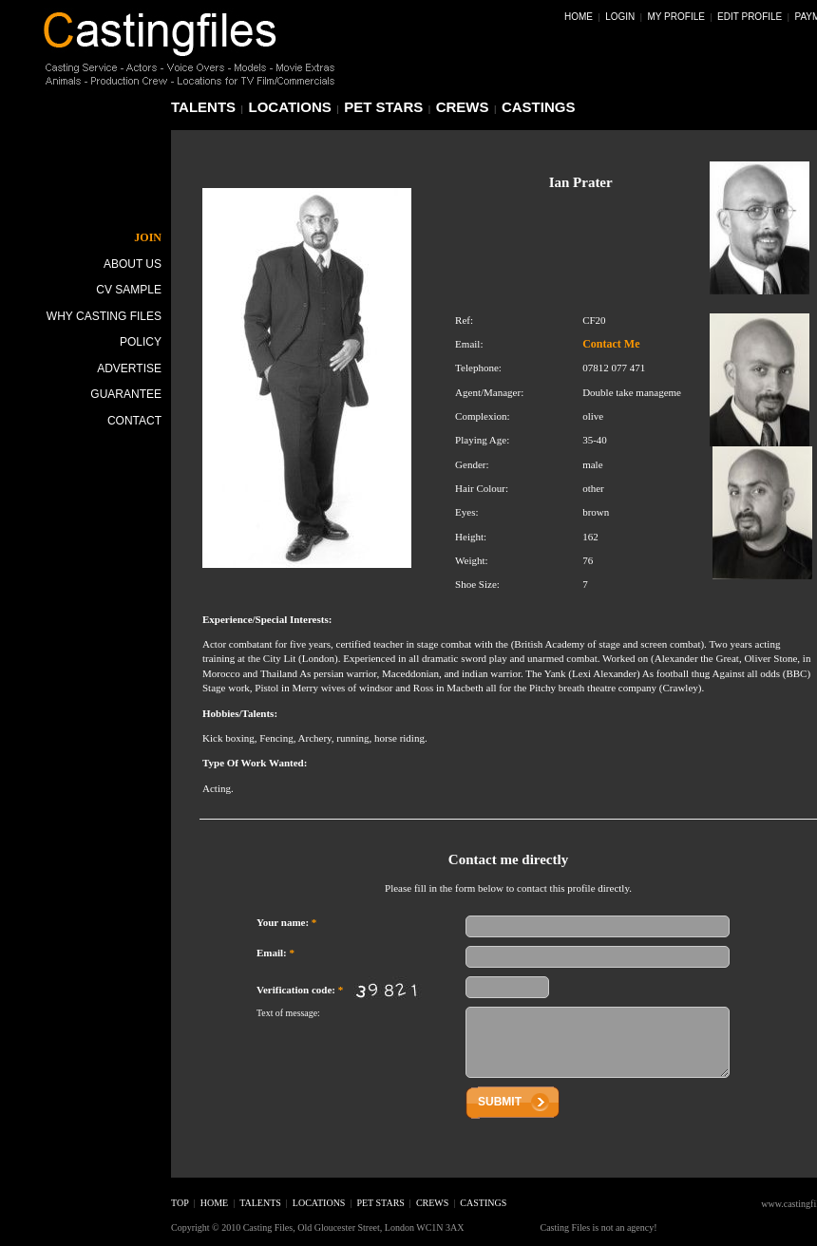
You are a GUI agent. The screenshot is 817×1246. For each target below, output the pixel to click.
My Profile (676, 16)
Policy (141, 342)
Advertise (129, 368)
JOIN (148, 237)
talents (203, 107)
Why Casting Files (104, 316)
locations (290, 107)
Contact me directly (508, 859)
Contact (134, 420)
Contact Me (610, 343)
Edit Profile (749, 16)
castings (539, 107)
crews (462, 107)
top (180, 1203)
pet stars (383, 107)
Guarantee (126, 394)
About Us (133, 264)
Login (620, 16)
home (214, 1203)
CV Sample (129, 289)
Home (578, 16)
